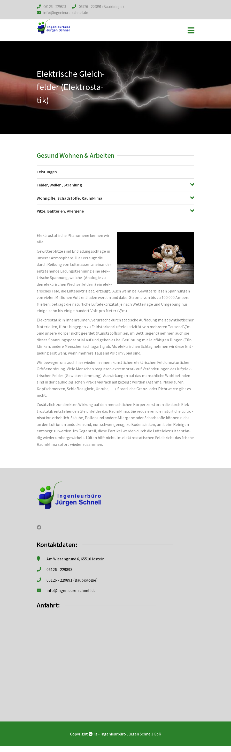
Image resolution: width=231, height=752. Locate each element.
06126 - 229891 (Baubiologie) (101, 6)
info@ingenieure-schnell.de (65, 12)
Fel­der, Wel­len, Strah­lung (59, 184)
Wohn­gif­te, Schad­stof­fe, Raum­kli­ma (69, 198)
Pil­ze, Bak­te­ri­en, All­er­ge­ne (60, 211)
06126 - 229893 (54, 6)
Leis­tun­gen (47, 171)
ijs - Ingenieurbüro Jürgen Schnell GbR (127, 733)
